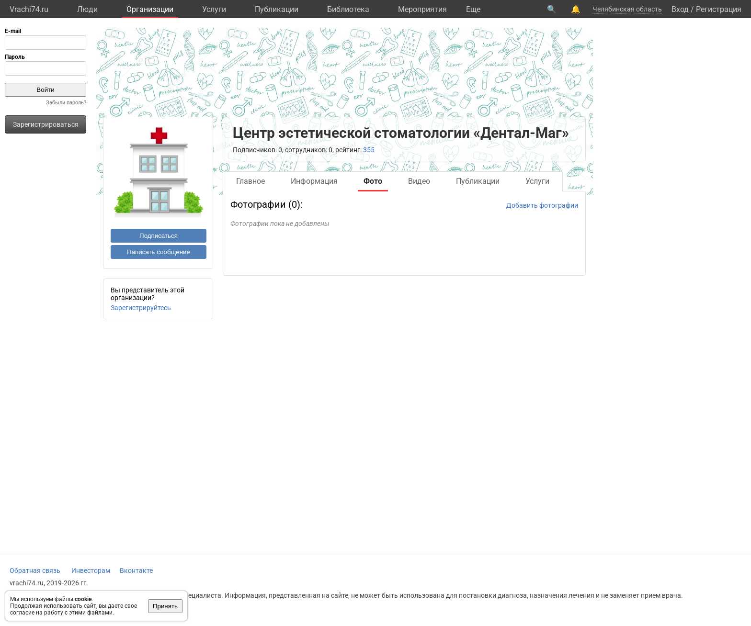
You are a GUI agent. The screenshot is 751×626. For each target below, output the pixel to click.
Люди (87, 9)
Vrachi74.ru (29, 9)
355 (369, 150)
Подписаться (158, 235)
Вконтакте (136, 570)
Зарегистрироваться (46, 124)
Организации (149, 9)
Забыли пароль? (66, 103)
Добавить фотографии (542, 205)
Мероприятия (422, 9)
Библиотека (348, 9)
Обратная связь (35, 570)
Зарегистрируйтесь (141, 308)
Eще (473, 9)
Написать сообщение (158, 252)
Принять (165, 606)
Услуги (214, 9)
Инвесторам (90, 570)
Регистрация (718, 9)
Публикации (276, 9)
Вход (680, 9)
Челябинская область (627, 9)
